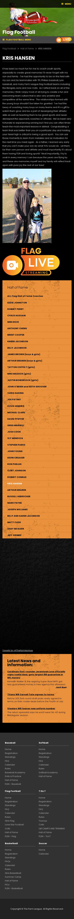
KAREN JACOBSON (17, 341)
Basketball (11, 843)
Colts (7, 828)
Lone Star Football (14, 824)
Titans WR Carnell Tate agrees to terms (30, 694)
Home (8, 749)
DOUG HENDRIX (15, 406)
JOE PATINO (14, 399)
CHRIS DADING (15, 393)
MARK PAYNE (14, 502)
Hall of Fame (11, 780)
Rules (8, 768)
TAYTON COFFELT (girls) (21, 367)
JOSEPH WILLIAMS (17, 509)
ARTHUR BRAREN (16, 490)
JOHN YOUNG (15, 451)
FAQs (7, 861)
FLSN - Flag (10, 836)
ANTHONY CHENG (17, 328)
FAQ (7, 761)
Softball (43, 742)
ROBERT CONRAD (16, 477)
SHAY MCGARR (15, 528)
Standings (10, 757)
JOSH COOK (14, 431)
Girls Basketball (13, 873)
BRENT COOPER (15, 334)
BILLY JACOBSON (16, 347)
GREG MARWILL (15, 425)
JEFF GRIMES (14, 535)
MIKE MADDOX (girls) (19, 373)
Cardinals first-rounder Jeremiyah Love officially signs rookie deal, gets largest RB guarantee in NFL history (36, 674)
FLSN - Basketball (14, 888)
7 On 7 (42, 791)
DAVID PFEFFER (15, 419)
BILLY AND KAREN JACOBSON (23, 515)
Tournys (43, 820)
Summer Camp (13, 876)
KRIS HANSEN (14, 483)
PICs (7, 884)
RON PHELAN (14, 464)
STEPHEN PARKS (16, 444)
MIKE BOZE (13, 322)
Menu (68, 3)
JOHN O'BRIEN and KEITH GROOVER (27, 386)
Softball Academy (48, 772)
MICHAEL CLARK (16, 412)
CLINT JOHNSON (16, 470)
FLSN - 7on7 (44, 836)
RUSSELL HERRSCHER (18, 496)
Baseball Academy (15, 772)
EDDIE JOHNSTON (17, 302)
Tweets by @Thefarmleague (17, 650)
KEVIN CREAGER (16, 457)
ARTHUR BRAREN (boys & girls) (24, 360)
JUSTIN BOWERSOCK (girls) (22, 380)
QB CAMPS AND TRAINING (52, 828)
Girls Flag (9, 820)
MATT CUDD (14, 522)
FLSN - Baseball (13, 784)
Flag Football (13, 791)
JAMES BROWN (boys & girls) (23, 354)
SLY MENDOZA (15, 438)
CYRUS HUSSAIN (16, 315)
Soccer (43, 843)
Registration (11, 753)
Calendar (10, 764)
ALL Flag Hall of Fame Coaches (25, 296)
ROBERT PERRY (15, 309)
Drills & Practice (13, 776)
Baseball (10, 742)
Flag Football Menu (18, 39)
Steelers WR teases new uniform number (31, 708)
